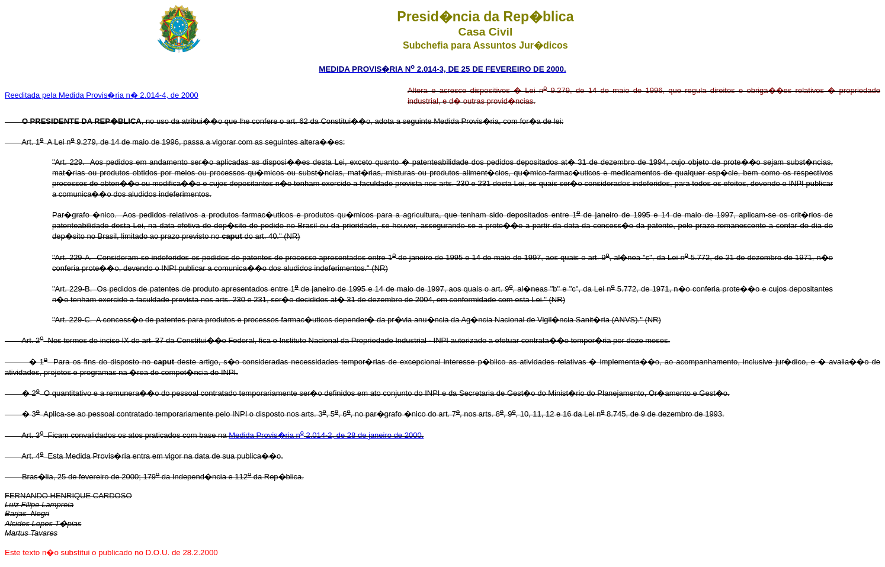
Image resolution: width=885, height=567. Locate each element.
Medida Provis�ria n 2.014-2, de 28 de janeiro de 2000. (326, 435)
